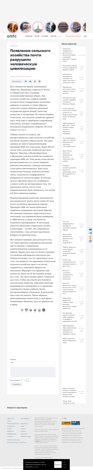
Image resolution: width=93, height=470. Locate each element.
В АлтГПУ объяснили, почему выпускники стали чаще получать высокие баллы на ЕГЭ (69, 288)
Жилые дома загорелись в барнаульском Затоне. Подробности (68, 238)
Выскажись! (16, 81)
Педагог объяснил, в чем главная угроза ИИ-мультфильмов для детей (69, 251)
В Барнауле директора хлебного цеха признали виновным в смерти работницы (70, 303)
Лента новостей (69, 44)
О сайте (23, 428)
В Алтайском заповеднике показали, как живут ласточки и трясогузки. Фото (69, 78)
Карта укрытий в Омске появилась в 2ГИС (69, 340)
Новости (28, 36)
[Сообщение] (32, 372)
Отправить (16, 384)
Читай (36, 36)
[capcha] (27, 380)
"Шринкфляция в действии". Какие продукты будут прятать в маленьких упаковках (69, 128)
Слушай (45, 36)
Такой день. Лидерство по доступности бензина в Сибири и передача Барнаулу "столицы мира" (70, 55)
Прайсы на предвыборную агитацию (11, 433)
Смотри (53, 36)
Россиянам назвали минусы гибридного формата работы (70, 68)
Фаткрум (21, 130)
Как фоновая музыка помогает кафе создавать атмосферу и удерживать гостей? (70, 317)
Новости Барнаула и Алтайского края (26, 433)
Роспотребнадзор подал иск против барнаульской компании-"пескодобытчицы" (69, 142)
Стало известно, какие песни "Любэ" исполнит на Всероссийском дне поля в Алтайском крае (70, 114)
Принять (58, 464)
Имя (12, 362)
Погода (9, 428)
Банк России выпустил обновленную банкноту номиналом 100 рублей (68, 156)
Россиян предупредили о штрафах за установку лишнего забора (70, 226)
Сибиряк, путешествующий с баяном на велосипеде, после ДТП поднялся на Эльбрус (70, 171)
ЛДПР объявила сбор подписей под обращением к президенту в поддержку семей (69, 330)
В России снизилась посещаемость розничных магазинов (68, 275)
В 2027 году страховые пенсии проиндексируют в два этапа (69, 263)
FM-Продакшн (25, 418)
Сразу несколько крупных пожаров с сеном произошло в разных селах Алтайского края (70, 392)
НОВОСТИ (14, 46)
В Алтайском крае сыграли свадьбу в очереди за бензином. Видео (69, 101)
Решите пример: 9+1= (18, 380)
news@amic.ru (38, 441)
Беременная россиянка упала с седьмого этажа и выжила (69, 90)
